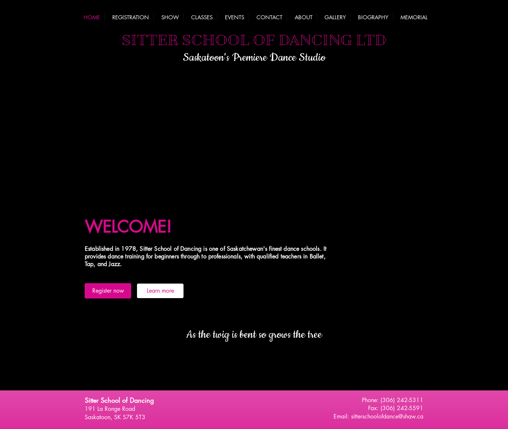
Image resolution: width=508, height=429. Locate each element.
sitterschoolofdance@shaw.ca (387, 416)
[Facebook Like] (254, 402)
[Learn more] (160, 291)
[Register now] (108, 290)
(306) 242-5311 (401, 400)
